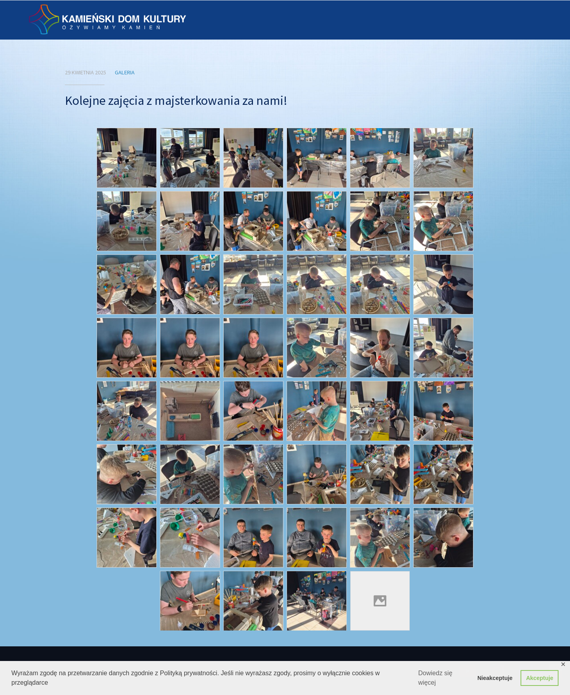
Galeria (125, 72)
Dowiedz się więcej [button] (435, 678)
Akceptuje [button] (539, 678)
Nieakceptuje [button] (495, 678)
